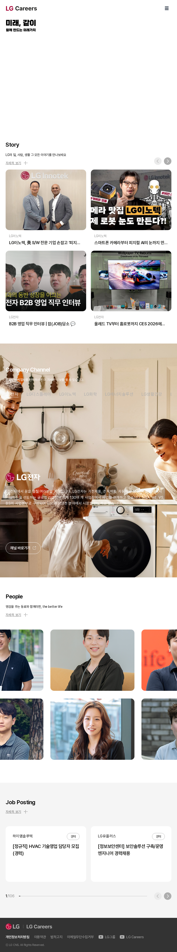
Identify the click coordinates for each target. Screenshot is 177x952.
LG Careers (132, 937)
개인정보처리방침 (17, 937)
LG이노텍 (67, 394)
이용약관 (40, 937)
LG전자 (12, 394)
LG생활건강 (152, 394)
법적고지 (56, 937)
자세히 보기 (17, 163)
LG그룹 (107, 937)
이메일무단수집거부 (80, 937)
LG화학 (90, 394)
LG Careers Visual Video (88, 81)
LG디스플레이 (39, 394)
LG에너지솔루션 (119, 394)
